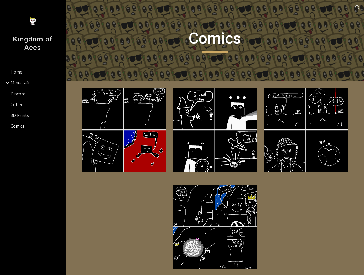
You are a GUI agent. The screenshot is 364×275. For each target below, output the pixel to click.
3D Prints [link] (20, 115)
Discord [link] (18, 94)
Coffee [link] (17, 104)
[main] (214, 40)
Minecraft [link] (20, 83)
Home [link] (16, 72)
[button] (357, 7)
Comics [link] (17, 126)
